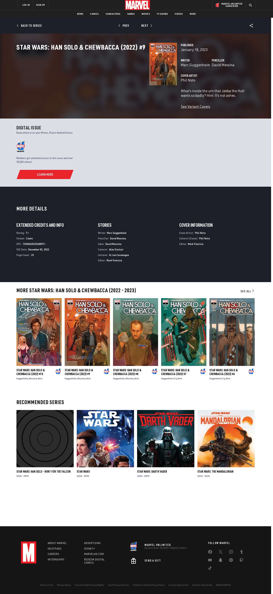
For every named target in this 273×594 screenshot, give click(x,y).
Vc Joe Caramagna (119, 291)
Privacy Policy (64, 585)
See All (248, 328)
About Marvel (57, 543)
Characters (113, 13)
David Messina (176, 81)
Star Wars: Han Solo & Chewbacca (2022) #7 (175, 408)
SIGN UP (40, 4)
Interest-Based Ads (202, 585)
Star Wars (83, 508)
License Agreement (178, 585)
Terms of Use (46, 585)
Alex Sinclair (116, 285)
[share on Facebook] (210, 553)
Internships (56, 559)
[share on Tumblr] (241, 552)
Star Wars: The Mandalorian (215, 508)
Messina (33, 415)
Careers (53, 554)
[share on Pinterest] (231, 561)
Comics (94, 13)
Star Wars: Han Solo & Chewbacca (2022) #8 (127, 408)
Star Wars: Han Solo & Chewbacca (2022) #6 (223, 408)
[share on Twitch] (241, 561)
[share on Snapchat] (220, 561)
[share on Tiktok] (210, 569)
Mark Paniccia (114, 297)
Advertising (92, 543)
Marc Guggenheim (102, 81)
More (193, 13)
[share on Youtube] (210, 561)
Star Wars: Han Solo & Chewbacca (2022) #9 (79, 408)
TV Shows (162, 13)
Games (131, 13)
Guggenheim (22, 415)
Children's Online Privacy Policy (149, 585)
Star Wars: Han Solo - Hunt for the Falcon (43, 508)
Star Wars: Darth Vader (152, 508)
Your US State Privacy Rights (89, 585)
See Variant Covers (102, 118)
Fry (175, 415)
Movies (146, 13)
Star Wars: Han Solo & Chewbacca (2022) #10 (30, 408)
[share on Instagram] (231, 552)
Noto (40, 415)
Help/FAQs (55, 548)
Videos (179, 13)
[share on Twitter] (220, 552)
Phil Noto (95, 97)
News (80, 13)
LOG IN (26, 4)
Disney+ (89, 548)
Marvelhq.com (94, 554)
